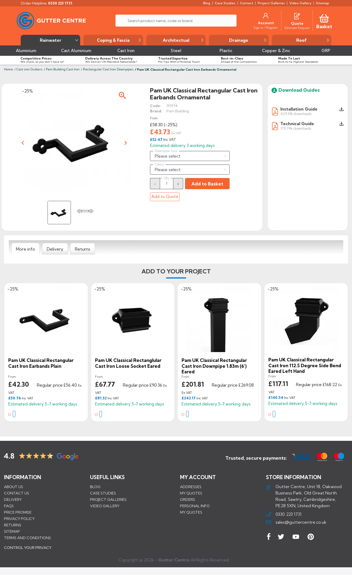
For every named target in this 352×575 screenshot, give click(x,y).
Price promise (18, 512)
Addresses (190, 486)
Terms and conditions (27, 537)
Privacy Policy (19, 518)
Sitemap (12, 531)
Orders (187, 499)
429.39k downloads (295, 114)
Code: (155, 105)
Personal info (195, 505)
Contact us (16, 493)
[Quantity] (166, 183)
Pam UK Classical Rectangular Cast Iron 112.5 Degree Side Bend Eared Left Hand (304, 365)
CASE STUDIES (103, 493)
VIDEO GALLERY (104, 505)
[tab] (25, 249)
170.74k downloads (295, 128)
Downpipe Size (166, 151)
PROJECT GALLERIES (108, 499)
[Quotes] (297, 15)
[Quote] (297, 23)
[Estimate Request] (297, 27)
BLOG (95, 486)
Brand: (156, 111)
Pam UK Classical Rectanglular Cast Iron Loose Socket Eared (128, 363)
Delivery (13, 499)
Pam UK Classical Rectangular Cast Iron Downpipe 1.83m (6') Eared (214, 365)
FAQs (9, 505)
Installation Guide (298, 109)
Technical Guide (297, 123)
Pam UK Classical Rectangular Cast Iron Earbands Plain (41, 363)
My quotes (191, 493)
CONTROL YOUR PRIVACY (27, 551)
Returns (12, 524)
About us (13, 486)
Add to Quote (164, 196)
